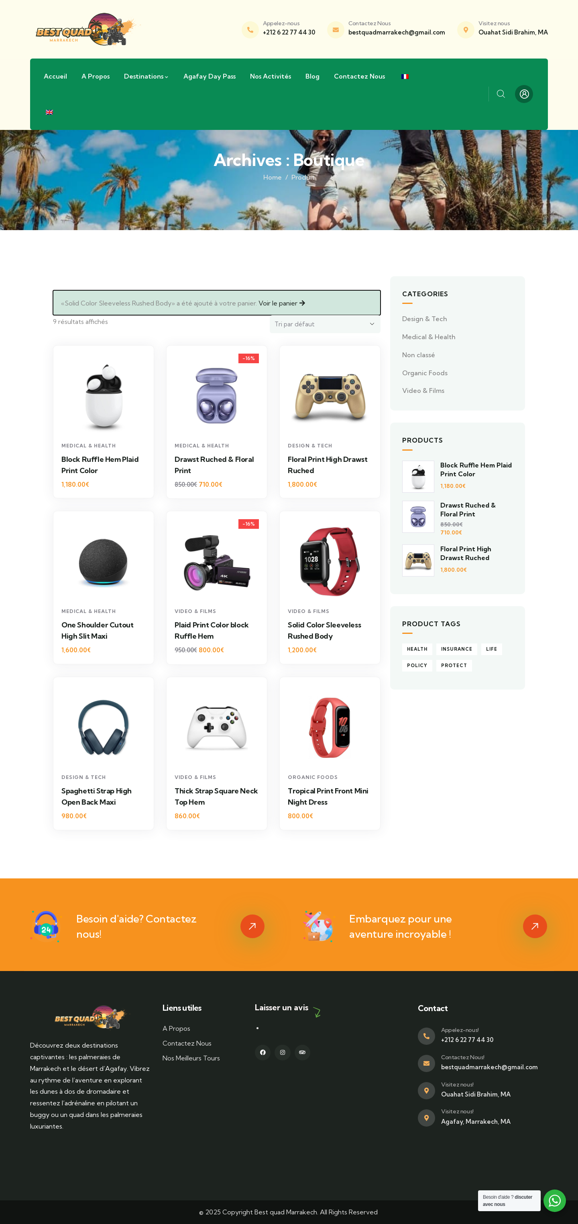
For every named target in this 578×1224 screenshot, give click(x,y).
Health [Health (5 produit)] (417, 649)
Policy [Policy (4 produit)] (417, 665)
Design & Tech (310, 446)
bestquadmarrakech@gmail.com (396, 32)
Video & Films (195, 611)
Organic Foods (313, 777)
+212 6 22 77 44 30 (289, 32)
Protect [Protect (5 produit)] (454, 665)
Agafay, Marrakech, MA (476, 1121)
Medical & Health (88, 446)
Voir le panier (277, 303)
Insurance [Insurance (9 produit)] (456, 649)
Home (272, 177)
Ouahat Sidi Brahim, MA (513, 32)
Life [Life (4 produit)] (491, 649)
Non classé (418, 355)
